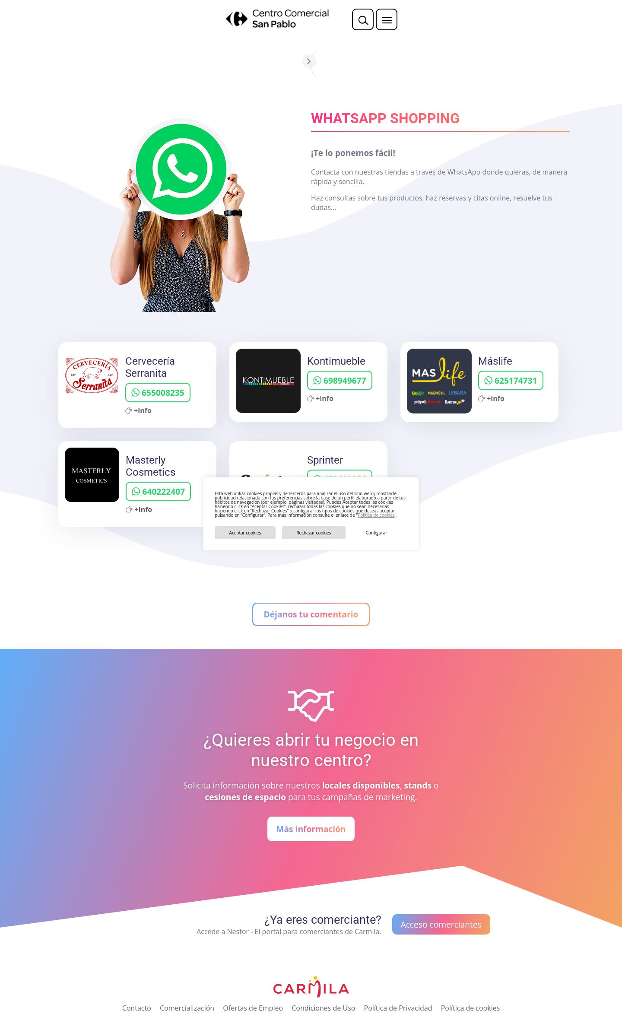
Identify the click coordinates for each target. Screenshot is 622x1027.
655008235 (157, 392)
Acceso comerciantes (441, 924)
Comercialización (187, 1008)
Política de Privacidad (398, 1008)
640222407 (158, 491)
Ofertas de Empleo (253, 1008)
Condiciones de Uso (323, 1008)
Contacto (136, 1008)
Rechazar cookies (313, 533)
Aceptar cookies (245, 533)
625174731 (510, 380)
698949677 (339, 380)
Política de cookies (376, 515)
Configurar (376, 533)
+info (138, 410)
